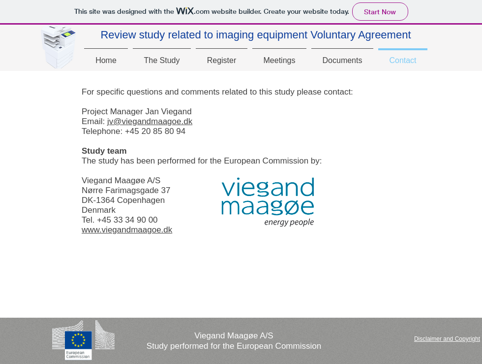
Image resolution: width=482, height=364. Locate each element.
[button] (447, 338)
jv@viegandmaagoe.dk (149, 121)
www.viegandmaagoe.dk (127, 229)
